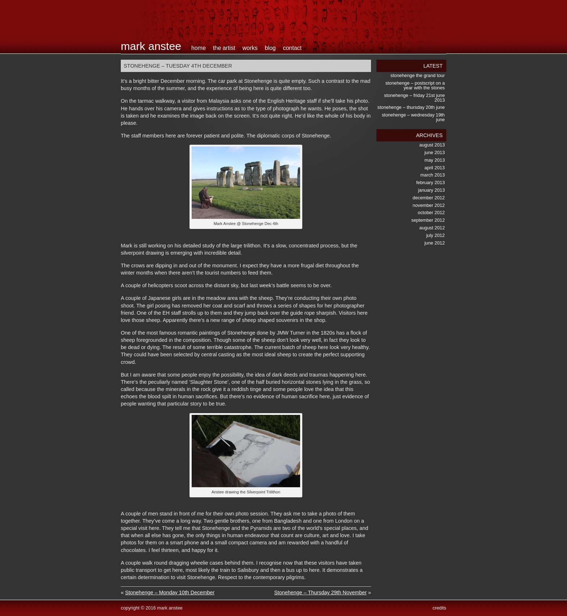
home (198, 48)
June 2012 (435, 243)
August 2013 (432, 145)
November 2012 (429, 205)
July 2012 (435, 235)
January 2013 (431, 190)
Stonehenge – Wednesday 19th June (413, 117)
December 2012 (429, 197)
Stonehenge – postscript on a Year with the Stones (415, 85)
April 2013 (435, 167)
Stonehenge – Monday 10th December (169, 592)
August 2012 (432, 227)
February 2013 (430, 182)
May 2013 (435, 160)
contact (292, 48)
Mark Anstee (151, 46)
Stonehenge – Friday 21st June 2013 (414, 98)
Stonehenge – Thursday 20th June (411, 107)
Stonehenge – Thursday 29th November (320, 592)
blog (270, 48)
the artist (224, 48)
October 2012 (431, 212)
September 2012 (428, 220)
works (249, 48)
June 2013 (435, 152)
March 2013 (432, 175)
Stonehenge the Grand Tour (418, 75)
